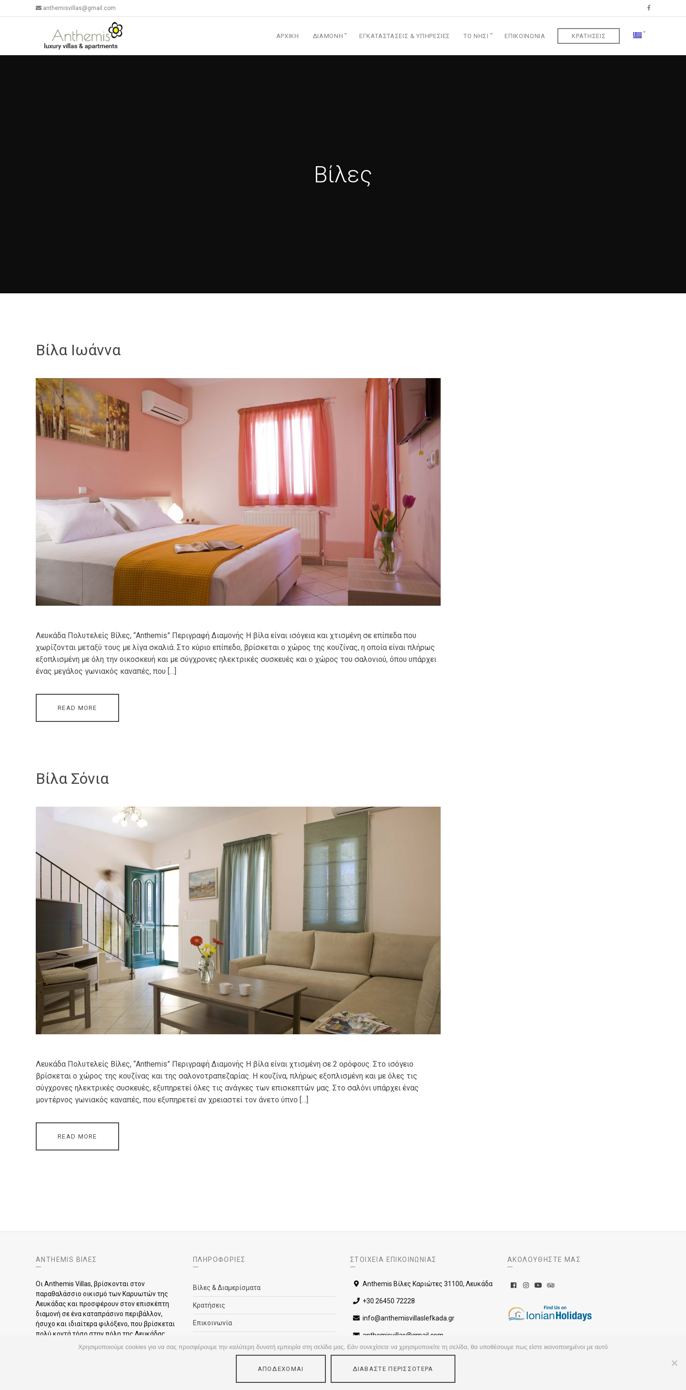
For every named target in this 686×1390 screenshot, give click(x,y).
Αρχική (287, 36)
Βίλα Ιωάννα (78, 350)
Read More (77, 707)
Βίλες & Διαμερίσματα (227, 1287)
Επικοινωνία (524, 36)
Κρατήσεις (588, 36)
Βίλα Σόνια (72, 779)
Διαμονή (328, 36)
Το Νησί (476, 36)
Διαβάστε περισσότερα (393, 1368)
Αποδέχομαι (281, 1368)
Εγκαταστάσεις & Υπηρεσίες (404, 36)
